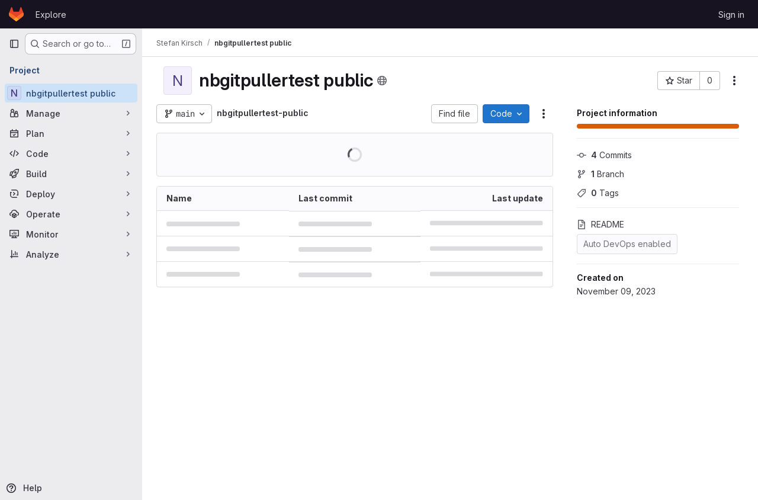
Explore (51, 14)
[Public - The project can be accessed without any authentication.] (382, 80)
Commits (604, 155)
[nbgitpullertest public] (71, 93)
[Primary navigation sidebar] (14, 43)
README (600, 224)
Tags (598, 193)
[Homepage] (16, 14)
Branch (600, 174)
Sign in (731, 14)
